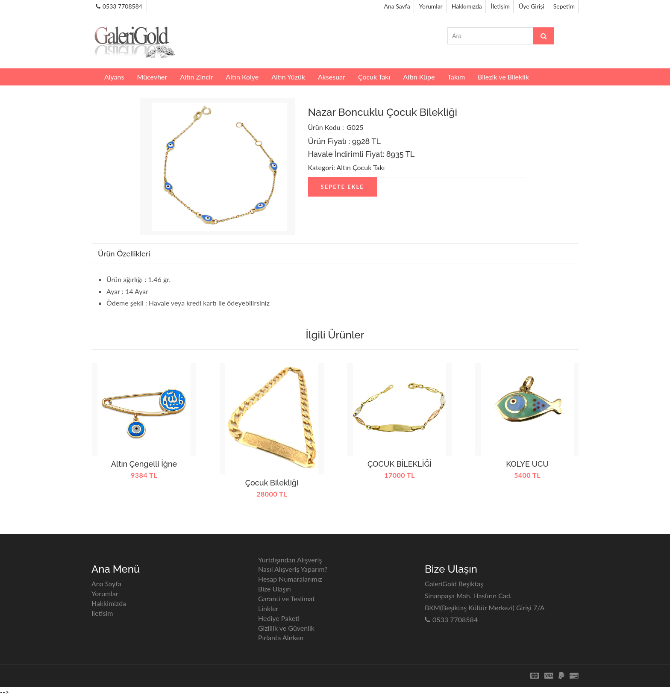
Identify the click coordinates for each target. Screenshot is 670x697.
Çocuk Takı (374, 77)
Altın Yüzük (288, 77)
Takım (456, 77)
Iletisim (102, 613)
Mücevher (152, 77)
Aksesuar (331, 77)
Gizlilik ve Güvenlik (286, 628)
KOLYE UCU (527, 463)
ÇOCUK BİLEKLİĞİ (399, 463)
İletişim (500, 6)
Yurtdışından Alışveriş (290, 560)
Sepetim (564, 6)
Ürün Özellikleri (124, 253)
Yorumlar (431, 6)
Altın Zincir (196, 77)
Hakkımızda (467, 6)
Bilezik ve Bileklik (503, 77)
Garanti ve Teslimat (286, 598)
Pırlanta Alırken (280, 637)
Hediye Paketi (279, 618)
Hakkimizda (108, 603)
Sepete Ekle (342, 186)
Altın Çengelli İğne (144, 463)
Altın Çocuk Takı (361, 167)
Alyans (114, 77)
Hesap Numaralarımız (290, 579)
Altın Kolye (242, 77)
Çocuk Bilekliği (271, 482)
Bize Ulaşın (274, 589)
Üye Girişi (531, 6)
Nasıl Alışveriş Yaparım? (293, 569)
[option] (144, 444)
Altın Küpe (419, 77)
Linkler (268, 608)
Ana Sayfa (397, 6)
